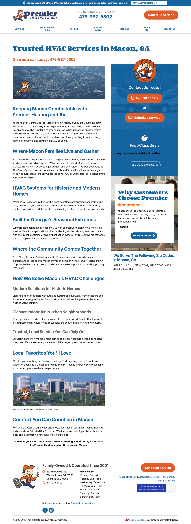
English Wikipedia (27, 409)
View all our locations (84, 503)
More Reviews (142, 235)
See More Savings (143, 165)
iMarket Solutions (137, 519)
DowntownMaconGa (40, 409)
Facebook (45, 510)
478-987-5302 (95, 17)
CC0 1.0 (56, 409)
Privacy (168, 491)
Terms (172, 491)
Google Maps (51, 510)
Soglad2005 (16, 409)
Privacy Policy (149, 489)
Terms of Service (157, 489)
